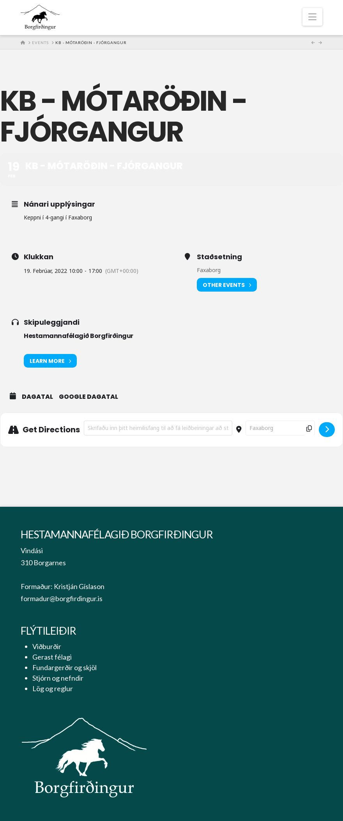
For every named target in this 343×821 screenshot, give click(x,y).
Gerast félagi (52, 657)
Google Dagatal (88, 397)
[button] (312, 17)
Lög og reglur (52, 688)
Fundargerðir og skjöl (64, 667)
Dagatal (37, 397)
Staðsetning (219, 256)
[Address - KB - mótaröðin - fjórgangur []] (158, 428)
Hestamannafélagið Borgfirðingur (78, 335)
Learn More (50, 361)
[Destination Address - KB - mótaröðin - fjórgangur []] (280, 428)
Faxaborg (209, 270)
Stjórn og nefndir (57, 678)
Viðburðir (46, 646)
